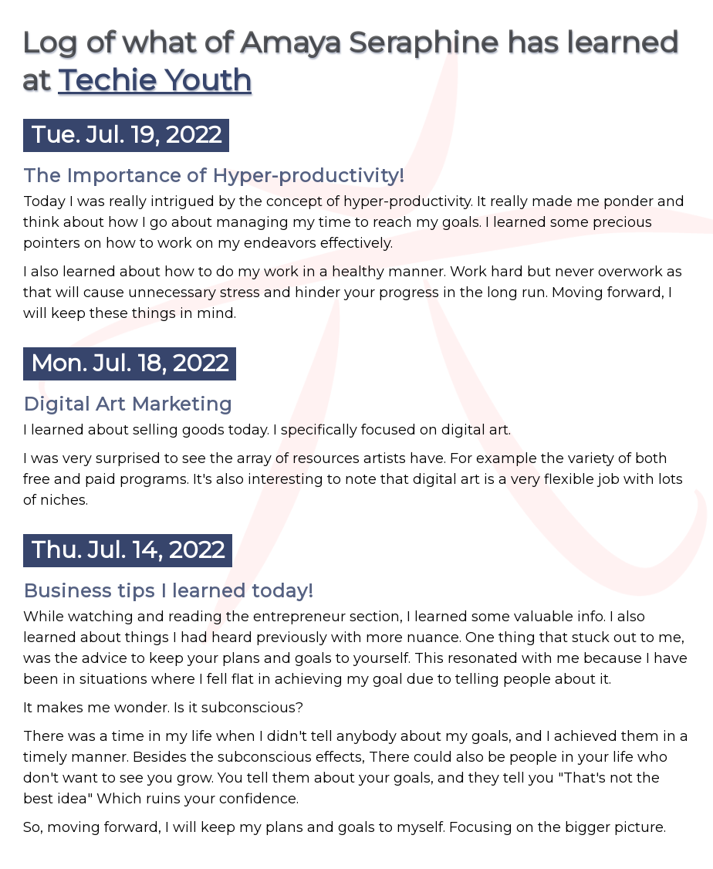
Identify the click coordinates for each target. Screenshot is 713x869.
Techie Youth (155, 80)
